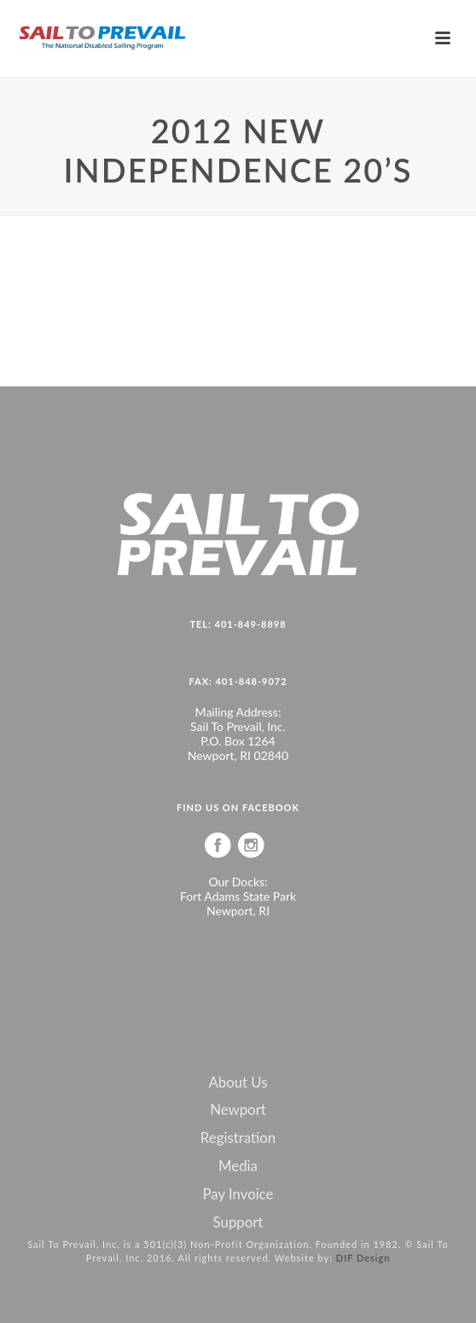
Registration (238, 1138)
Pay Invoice (238, 1194)
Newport (238, 1110)
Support (238, 1222)
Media (238, 1166)
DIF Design (363, 1257)
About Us (237, 1082)
